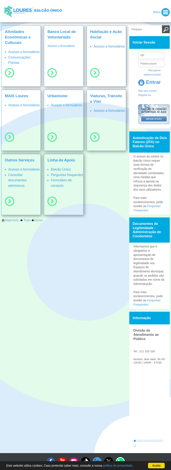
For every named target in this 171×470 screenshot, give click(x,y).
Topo (25, 220)
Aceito (156, 465)
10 (161, 441)
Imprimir (10, 220)
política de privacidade (117, 465)
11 (135, 446)
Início (37, 220)
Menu (161, 12)
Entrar (149, 82)
